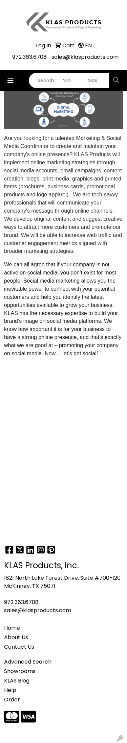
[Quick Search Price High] (96, 80)
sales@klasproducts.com (85, 57)
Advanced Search (27, 662)
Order (12, 699)
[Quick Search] (44, 80)
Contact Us (19, 647)
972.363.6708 (29, 57)
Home (12, 628)
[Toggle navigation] (10, 80)
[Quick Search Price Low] (71, 80)
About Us (16, 637)
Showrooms (20, 671)
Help (10, 690)
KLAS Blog (16, 681)
